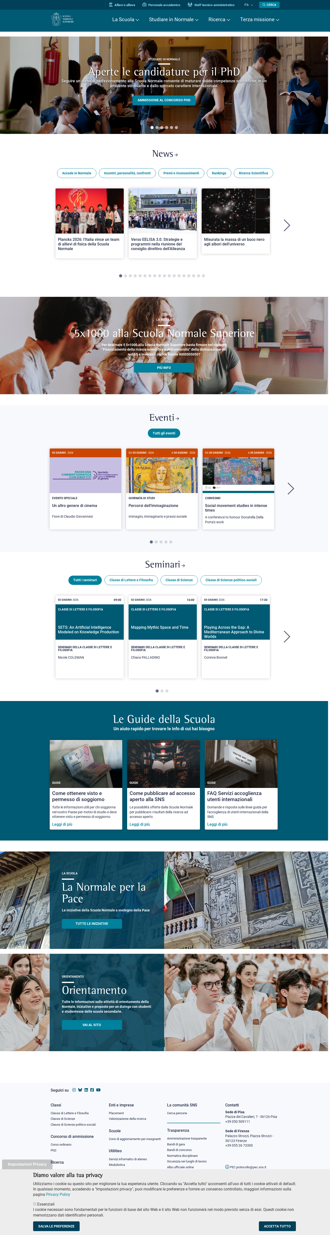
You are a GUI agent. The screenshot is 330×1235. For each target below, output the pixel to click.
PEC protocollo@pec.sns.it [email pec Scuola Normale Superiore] (247, 1162)
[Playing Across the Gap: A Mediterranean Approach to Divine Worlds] (236, 642)
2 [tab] (156, 127)
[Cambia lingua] (252, 5)
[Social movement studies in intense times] (238, 492)
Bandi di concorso (180, 1146)
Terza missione (257, 19)
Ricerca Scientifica (253, 175)
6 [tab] (176, 127)
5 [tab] (171, 127)
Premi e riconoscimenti (181, 175)
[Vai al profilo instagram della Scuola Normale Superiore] (74, 1085)
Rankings (219, 175)
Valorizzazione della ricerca (129, 1114)
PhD (54, 1147)
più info (164, 369)
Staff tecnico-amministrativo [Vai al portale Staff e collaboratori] (215, 5)
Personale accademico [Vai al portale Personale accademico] (166, 5)
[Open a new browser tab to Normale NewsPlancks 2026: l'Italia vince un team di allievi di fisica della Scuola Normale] (90, 225)
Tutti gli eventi (164, 437)
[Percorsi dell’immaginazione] (162, 490)
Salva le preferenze (56, 1226)
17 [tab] (198, 277)
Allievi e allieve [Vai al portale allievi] (127, 5)
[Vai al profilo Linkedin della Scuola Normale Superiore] (86, 1085)
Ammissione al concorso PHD (164, 100)
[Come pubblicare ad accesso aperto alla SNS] (163, 790)
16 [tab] (193, 277)
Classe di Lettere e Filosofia (131, 586)
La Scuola (123, 19)
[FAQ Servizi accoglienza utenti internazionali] (241, 790)
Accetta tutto (277, 1226)
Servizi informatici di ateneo (129, 1160)
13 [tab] (179, 277)
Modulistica (117, 1166)
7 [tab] (149, 277)
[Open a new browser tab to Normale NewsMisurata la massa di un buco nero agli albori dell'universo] (236, 222)
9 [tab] (159, 277)
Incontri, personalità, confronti (127, 175)
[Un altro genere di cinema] (85, 490)
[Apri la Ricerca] (269, 5)
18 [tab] (203, 277)
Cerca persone (178, 1108)
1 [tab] (152, 127)
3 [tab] (161, 127)
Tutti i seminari (85, 586)
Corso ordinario (62, 1141)
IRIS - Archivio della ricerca (70, 1167)
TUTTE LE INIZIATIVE (91, 929)
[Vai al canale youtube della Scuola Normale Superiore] (98, 1085)
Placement (117, 1108)
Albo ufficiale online (181, 1164)
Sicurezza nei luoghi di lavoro (188, 1158)
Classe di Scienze (179, 586)
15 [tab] (188, 277)
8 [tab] (154, 277)
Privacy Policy (58, 1194)
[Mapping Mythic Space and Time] (163, 642)
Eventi (164, 421)
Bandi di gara (177, 1140)
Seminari (165, 570)
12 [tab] (174, 277)
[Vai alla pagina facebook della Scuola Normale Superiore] (92, 1085)
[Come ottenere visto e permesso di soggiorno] (86, 790)
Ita (249, 4)
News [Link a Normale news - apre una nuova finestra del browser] (165, 155)
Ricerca (216, 19)
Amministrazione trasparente (189, 1134)
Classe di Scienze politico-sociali (231, 586)
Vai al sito (92, 1030)
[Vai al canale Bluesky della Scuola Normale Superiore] (80, 1085)
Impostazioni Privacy (27, 1164)
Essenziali (46, 1204)
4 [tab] (166, 127)
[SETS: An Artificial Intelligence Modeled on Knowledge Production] (90, 642)
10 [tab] (164, 277)
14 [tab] (183, 277)
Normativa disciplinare (184, 1152)
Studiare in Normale (171, 19)
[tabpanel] (164, 85)
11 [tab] (169, 277)
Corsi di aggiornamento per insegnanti (129, 1137)
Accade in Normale (76, 175)
